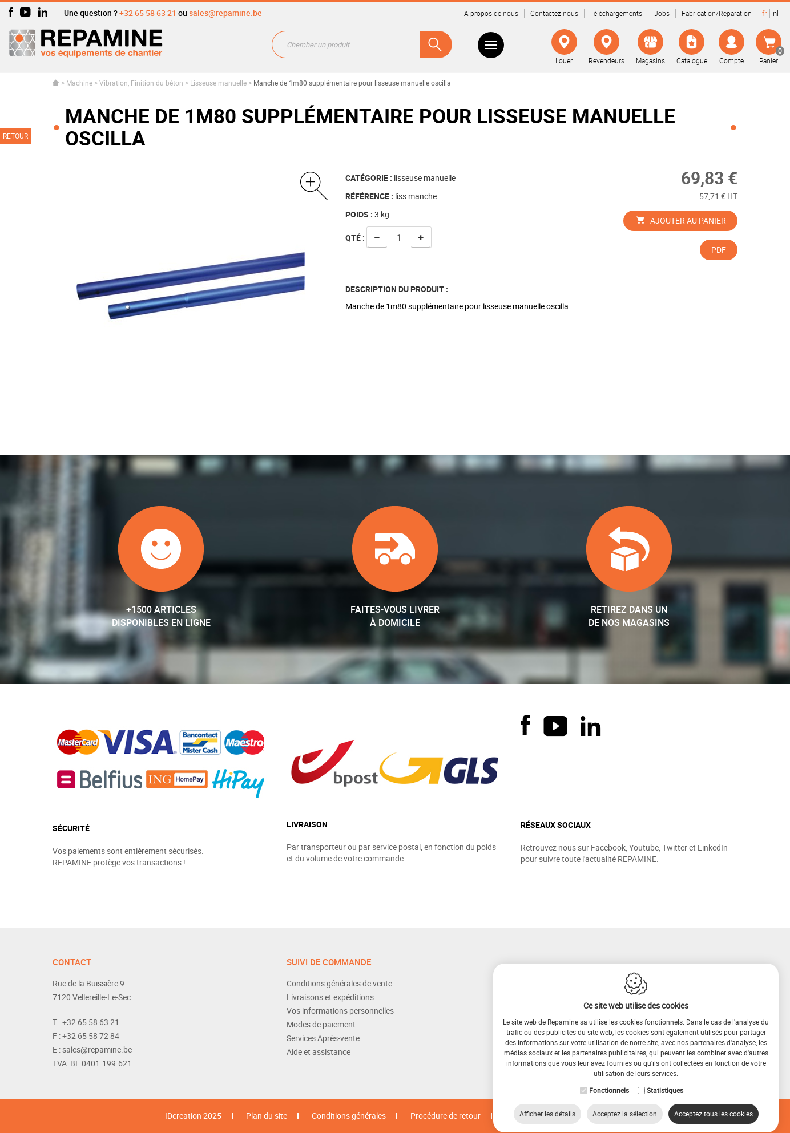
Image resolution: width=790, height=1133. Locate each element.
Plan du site (266, 1115)
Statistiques (665, 1079)
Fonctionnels (609, 1079)
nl (776, 13)
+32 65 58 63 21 (147, 12)
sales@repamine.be (225, 12)
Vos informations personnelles (340, 1010)
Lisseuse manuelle (218, 82)
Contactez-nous (554, 13)
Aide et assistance (318, 1051)
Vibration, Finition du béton (141, 82)
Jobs (662, 13)
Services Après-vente (323, 1038)
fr (764, 13)
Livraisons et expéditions (330, 997)
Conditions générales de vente (339, 983)
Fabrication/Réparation (717, 13)
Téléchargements (616, 13)
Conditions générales (349, 1115)
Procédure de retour (445, 1115)
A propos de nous (491, 13)
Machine (79, 82)
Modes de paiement (321, 1024)
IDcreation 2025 (193, 1115)
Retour (15, 135)
